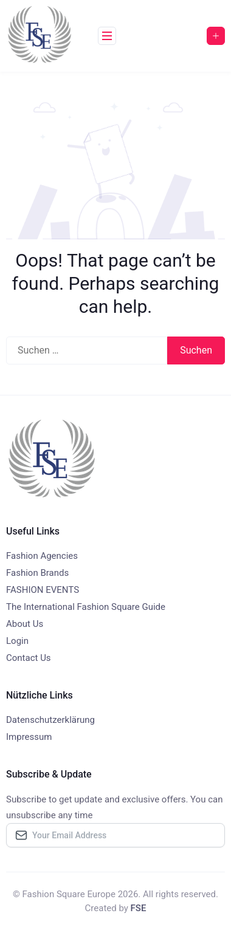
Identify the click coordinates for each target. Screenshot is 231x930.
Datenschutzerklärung (50, 719)
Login (17, 640)
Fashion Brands (37, 572)
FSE (139, 908)
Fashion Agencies (42, 555)
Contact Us (28, 657)
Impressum (29, 736)
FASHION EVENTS (42, 589)
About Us (24, 623)
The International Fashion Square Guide (85, 606)
